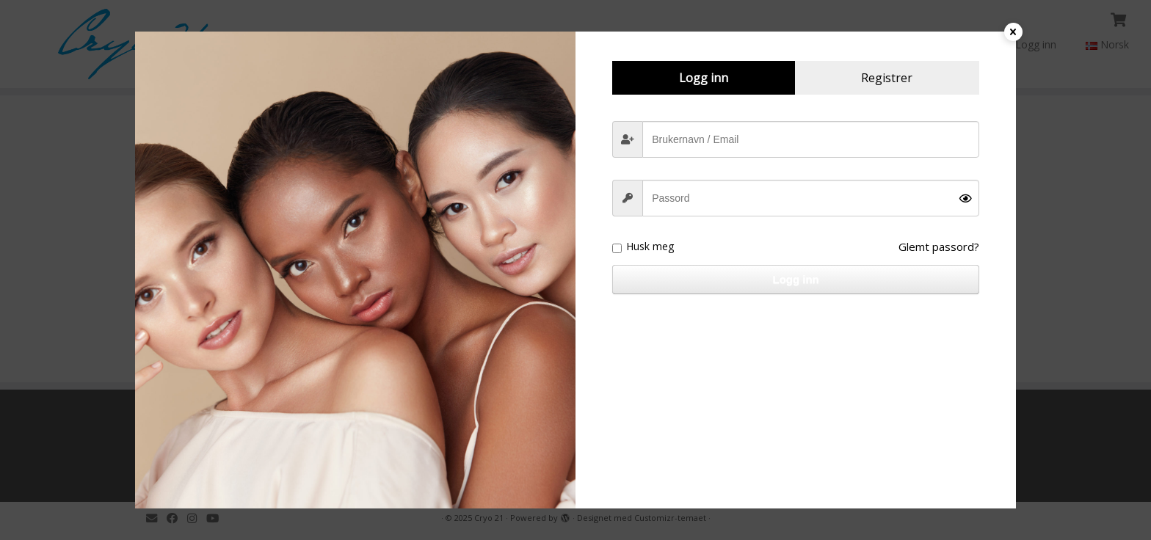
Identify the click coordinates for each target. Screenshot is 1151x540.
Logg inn (795, 279)
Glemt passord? (938, 246)
